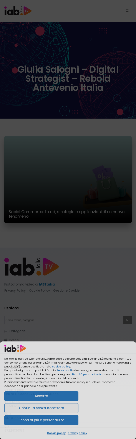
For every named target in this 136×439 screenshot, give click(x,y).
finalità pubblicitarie (86, 374)
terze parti (64, 370)
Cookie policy (56, 433)
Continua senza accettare (41, 408)
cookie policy (61, 366)
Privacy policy (77, 433)
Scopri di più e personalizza (41, 420)
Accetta (41, 396)
